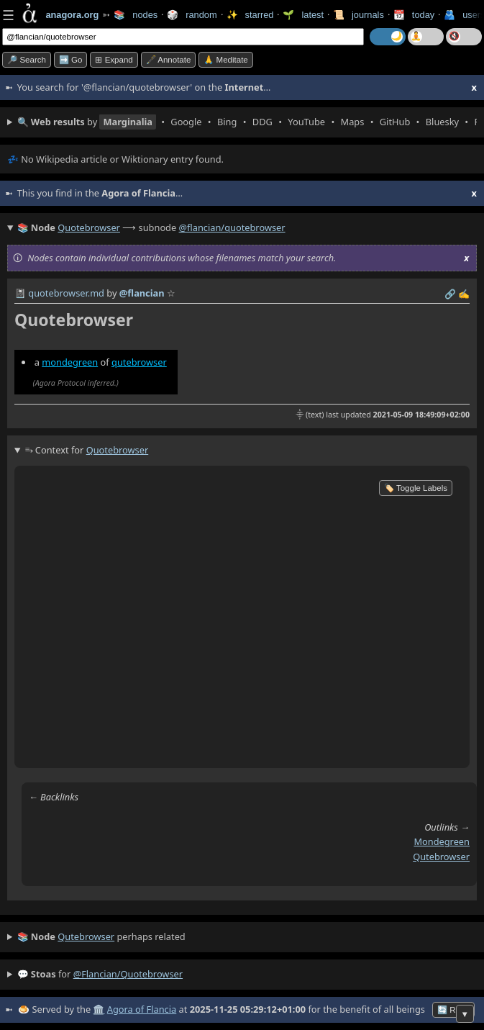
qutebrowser (139, 362)
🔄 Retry (453, 1010)
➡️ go (71, 59)
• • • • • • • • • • (247, 122)
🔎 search (26, 59)
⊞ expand (113, 59)
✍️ (464, 293)
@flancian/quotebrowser (232, 227)
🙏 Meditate (225, 59)
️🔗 (450, 293)
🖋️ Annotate (168, 59)
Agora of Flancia (141, 1009)
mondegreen (70, 362)
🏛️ (98, 1009)
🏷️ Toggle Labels (415, 488)
